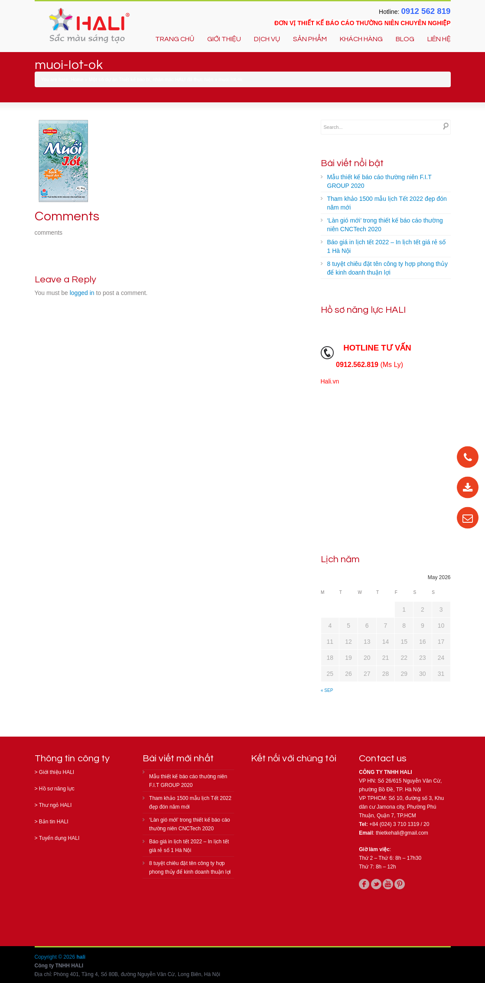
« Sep (327, 690)
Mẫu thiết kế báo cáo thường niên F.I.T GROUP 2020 (379, 181)
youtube (388, 884)
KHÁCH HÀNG (361, 39)
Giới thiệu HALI (56, 772)
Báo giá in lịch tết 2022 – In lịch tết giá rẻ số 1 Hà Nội (386, 246)
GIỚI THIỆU (224, 39)
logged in (82, 292)
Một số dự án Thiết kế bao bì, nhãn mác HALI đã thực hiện (151, 79)
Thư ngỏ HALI (55, 805)
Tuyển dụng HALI (59, 838)
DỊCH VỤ (267, 39)
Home (77, 79)
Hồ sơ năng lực (57, 789)
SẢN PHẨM (310, 39)
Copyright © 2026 (56, 957)
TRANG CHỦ (174, 39)
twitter (376, 884)
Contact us (383, 758)
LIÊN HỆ (439, 39)
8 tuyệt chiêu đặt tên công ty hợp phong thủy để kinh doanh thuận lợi (387, 268)
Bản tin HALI (53, 822)
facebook (364, 884)
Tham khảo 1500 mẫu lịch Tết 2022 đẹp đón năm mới (387, 203)
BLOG (405, 39)
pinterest (399, 884)
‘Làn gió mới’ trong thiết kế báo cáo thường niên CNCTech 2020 (385, 225)
